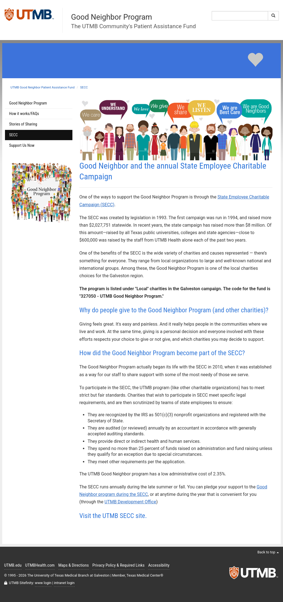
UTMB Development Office (130, 501)
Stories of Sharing (23, 124)
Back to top (268, 552)
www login (43, 583)
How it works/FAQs (24, 113)
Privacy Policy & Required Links (118, 565)
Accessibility (158, 565)
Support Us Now (22, 145)
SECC (84, 87)
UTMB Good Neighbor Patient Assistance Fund (43, 87)
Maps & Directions (73, 565)
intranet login (64, 583)
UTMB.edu (13, 565)
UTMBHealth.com (40, 565)
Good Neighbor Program (28, 103)
